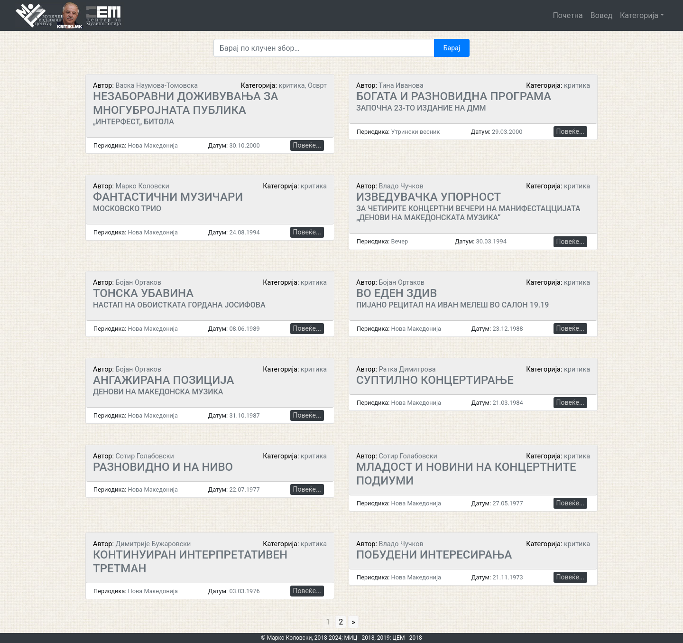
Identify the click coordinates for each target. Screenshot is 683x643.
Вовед (601, 15)
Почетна (567, 15)
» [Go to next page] (353, 621)
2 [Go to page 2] (341, 621)
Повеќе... (307, 145)
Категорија (639, 15)
